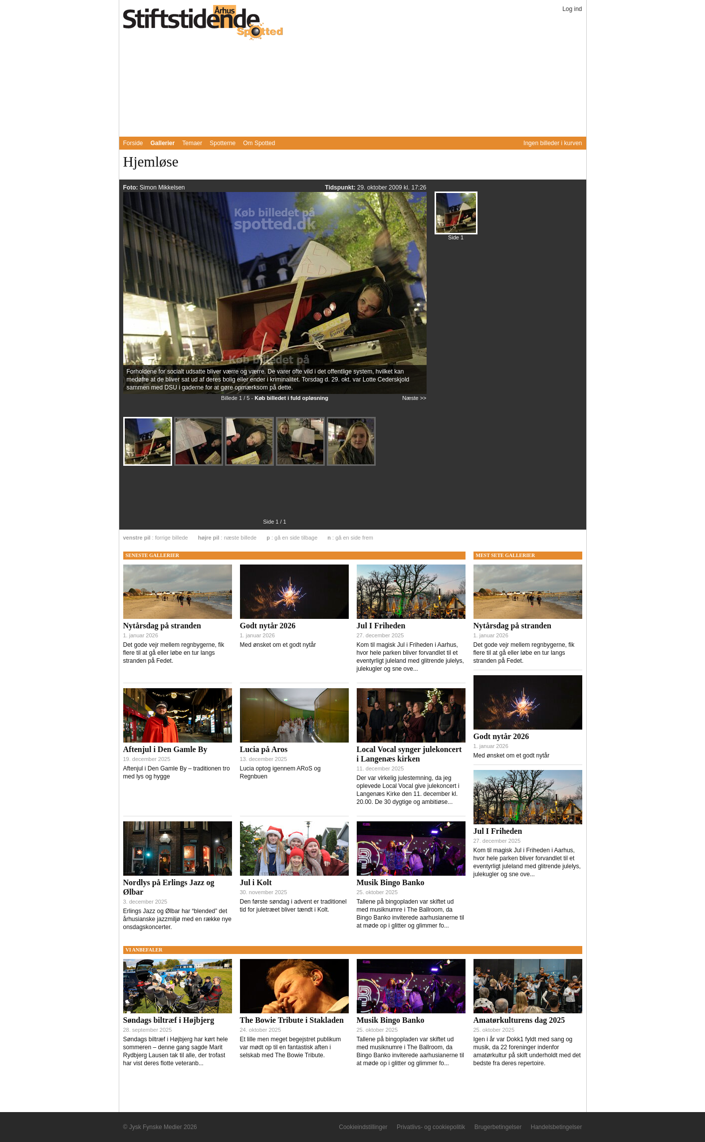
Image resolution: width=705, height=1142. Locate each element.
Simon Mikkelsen (162, 187)
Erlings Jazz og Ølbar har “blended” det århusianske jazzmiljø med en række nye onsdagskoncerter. (177, 919)
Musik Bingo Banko (391, 882)
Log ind (572, 8)
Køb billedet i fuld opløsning (291, 398)
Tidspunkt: (341, 187)
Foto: (131, 187)
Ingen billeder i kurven (552, 143)
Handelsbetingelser (556, 1127)
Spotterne (222, 143)
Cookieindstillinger (363, 1127)
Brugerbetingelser (498, 1127)
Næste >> (414, 398)
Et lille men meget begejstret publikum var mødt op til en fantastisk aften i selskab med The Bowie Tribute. (290, 1047)
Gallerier (163, 143)
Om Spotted (259, 143)
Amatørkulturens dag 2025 (519, 1020)
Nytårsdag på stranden (162, 625)
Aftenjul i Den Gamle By (165, 749)
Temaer (192, 143)
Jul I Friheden (381, 625)
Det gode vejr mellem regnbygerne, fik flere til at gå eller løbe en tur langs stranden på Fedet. (174, 652)
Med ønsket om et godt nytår (278, 644)
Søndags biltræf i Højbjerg (169, 1020)
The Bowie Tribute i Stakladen (292, 1020)
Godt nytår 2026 (268, 625)
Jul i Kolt (256, 882)
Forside (133, 143)
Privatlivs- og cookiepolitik (431, 1127)
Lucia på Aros (264, 749)
